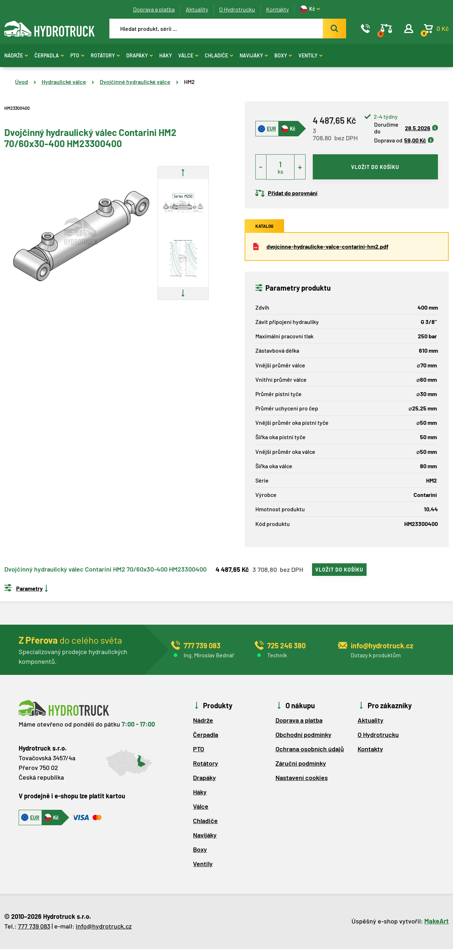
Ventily (310, 55)
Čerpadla (49, 55)
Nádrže (16, 55)
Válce (188, 55)
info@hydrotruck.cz (104, 926)
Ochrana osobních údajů (309, 749)
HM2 (189, 81)
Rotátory (105, 55)
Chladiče (219, 55)
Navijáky (254, 55)
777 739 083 (34, 926)
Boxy (283, 55)
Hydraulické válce (64, 81)
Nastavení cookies (301, 777)
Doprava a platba (154, 9)
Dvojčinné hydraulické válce (135, 81)
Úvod (21, 81)
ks (280, 171)
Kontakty (277, 9)
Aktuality (197, 9)
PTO (77, 55)
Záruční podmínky (300, 763)
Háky (165, 55)
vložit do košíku (375, 167)
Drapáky (139, 55)
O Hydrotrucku (237, 9)
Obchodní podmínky (303, 734)
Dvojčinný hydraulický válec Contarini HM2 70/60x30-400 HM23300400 (105, 569)
